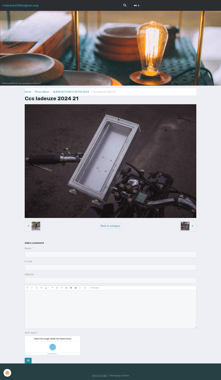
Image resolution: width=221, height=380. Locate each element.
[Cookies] (7, 373)
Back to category (110, 226)
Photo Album (42, 91)
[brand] (20, 5)
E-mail (28, 261)
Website (29, 274)
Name (28, 248)
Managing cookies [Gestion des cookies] (119, 375)
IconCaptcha (51, 354)
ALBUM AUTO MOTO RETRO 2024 (71, 91)
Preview (94, 288)
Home (28, 91)
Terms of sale (99, 375)
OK (28, 360)
